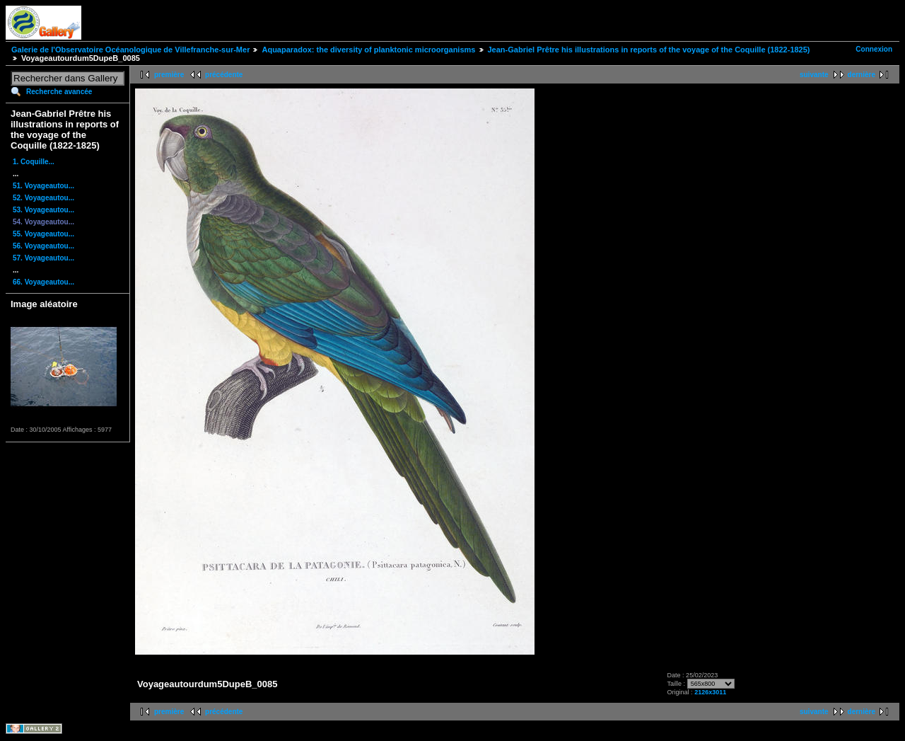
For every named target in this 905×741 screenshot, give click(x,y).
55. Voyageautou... (43, 234)
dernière (861, 75)
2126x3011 (710, 692)
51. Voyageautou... (43, 186)
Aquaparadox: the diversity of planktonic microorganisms (368, 49)
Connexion (874, 49)
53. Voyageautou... (43, 210)
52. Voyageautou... (43, 198)
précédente (224, 75)
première (169, 75)
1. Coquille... (33, 162)
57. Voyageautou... (43, 258)
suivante (814, 75)
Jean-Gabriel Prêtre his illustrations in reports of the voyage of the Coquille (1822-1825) (649, 49)
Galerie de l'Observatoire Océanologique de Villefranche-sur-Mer (130, 49)
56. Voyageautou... (43, 246)
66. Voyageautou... (43, 282)
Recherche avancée (59, 92)
